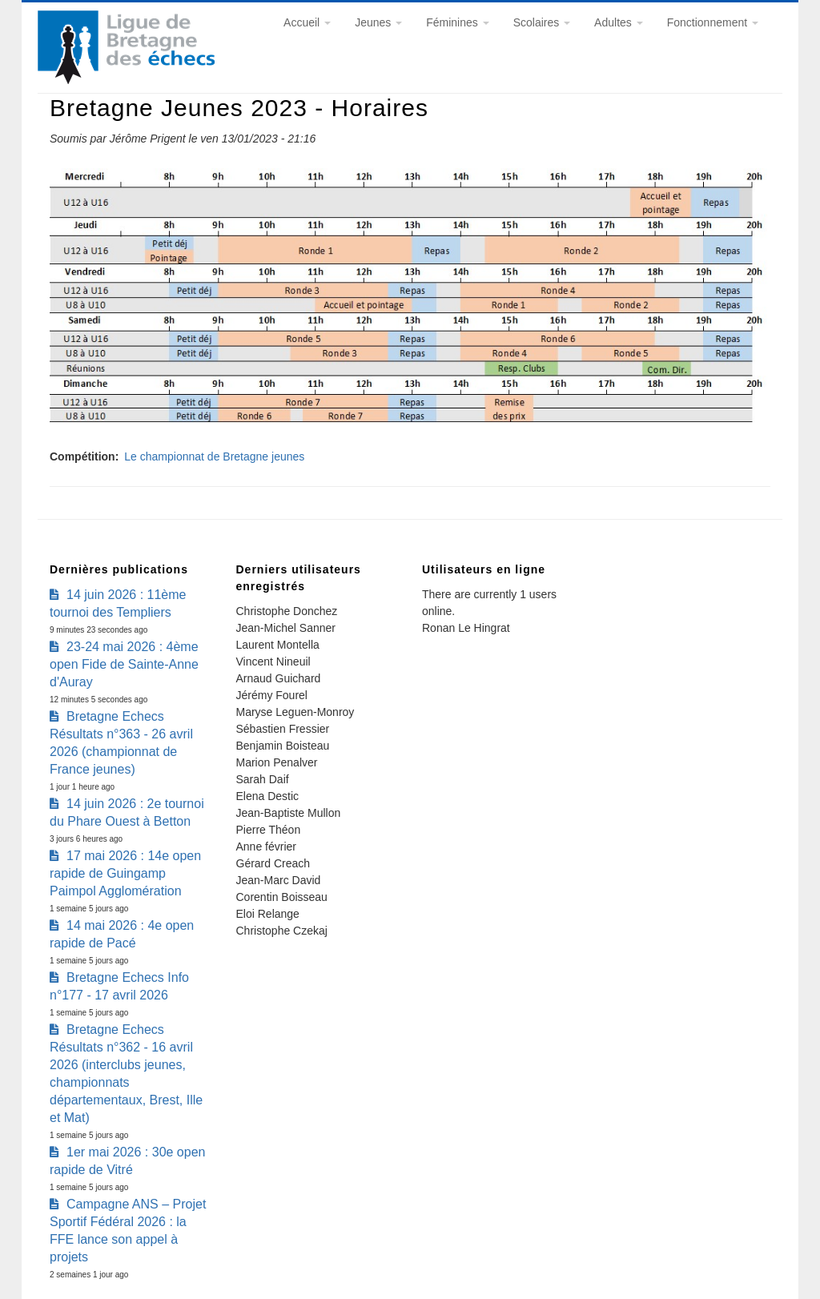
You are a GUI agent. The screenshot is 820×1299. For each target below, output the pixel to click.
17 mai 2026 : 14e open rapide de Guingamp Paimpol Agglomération (125, 873)
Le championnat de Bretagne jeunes (214, 456)
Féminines (457, 22)
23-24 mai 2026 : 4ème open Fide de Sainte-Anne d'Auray (124, 664)
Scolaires (541, 22)
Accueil (307, 22)
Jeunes (378, 22)
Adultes (618, 22)
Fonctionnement (712, 22)
